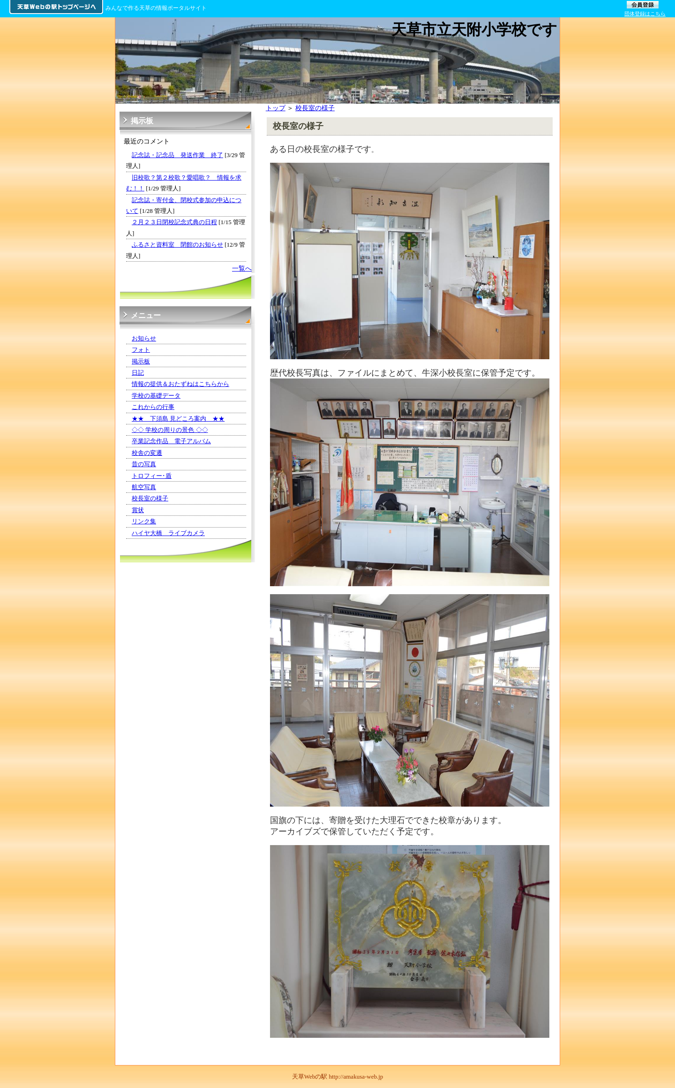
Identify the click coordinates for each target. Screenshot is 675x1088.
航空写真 (144, 487)
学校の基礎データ (156, 395)
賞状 (138, 510)
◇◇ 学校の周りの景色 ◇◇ (170, 429)
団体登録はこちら (645, 13)
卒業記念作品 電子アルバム (171, 441)
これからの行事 (153, 406)
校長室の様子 (315, 108)
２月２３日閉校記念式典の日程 (174, 222)
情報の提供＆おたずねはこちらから (180, 383)
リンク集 (144, 521)
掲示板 (141, 361)
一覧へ (242, 268)
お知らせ (144, 338)
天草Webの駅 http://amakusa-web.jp (337, 1076)
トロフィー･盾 (152, 475)
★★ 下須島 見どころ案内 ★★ (178, 418)
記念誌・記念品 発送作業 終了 (177, 155)
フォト (141, 349)
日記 (138, 372)
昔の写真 (144, 464)
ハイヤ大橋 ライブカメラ (168, 532)
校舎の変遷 (147, 452)
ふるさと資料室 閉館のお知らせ (177, 244)
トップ (275, 108)
